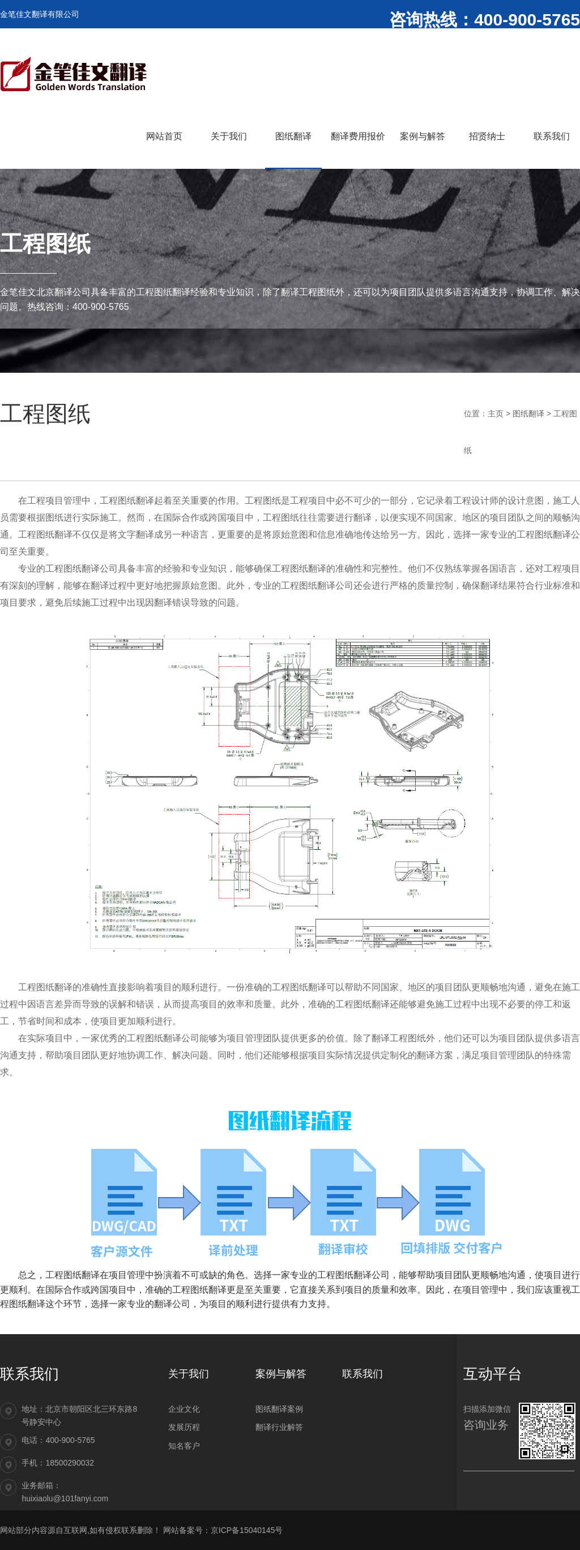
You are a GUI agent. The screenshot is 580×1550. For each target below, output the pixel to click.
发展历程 (184, 1427)
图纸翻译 (528, 413)
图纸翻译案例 (279, 1408)
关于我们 (188, 1373)
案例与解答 (280, 1373)
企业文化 (184, 1408)
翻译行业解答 (279, 1427)
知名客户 (184, 1445)
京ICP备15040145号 (247, 1530)
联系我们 (362, 1373)
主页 (496, 413)
